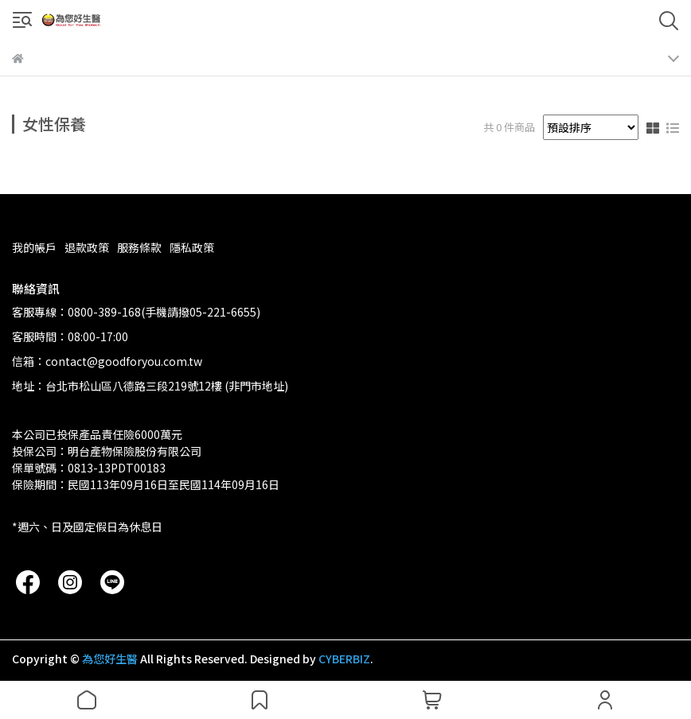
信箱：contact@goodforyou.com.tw (107, 361)
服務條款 (139, 247)
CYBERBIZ (344, 659)
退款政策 (86, 247)
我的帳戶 (34, 247)
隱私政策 (192, 247)
